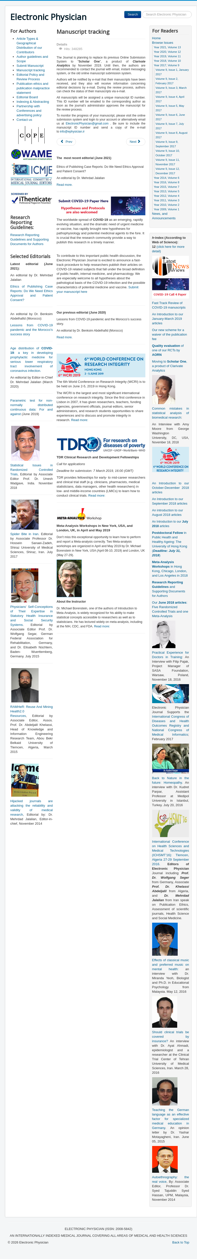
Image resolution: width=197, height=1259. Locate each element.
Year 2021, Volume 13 (167, 47)
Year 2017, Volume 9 (166, 65)
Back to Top (180, 1242)
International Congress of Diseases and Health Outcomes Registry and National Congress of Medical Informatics (170, 725)
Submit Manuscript (30, 66)
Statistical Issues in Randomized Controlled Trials (31, 470)
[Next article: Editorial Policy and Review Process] (136, 142)
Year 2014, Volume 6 (166, 177)
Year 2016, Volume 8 (166, 182)
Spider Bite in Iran (24, 534)
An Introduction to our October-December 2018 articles (170, 487)
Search (133, 14)
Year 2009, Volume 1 (166, 209)
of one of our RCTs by (168, 350)
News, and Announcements (164, 216)
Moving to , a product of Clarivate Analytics (169, 366)
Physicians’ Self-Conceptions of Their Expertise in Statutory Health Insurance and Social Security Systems (31, 616)
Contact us (24, 120)
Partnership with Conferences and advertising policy (29, 110)
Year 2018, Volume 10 (167, 60)
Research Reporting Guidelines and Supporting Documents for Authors (29, 239)
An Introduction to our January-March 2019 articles (167, 318)
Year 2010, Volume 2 (166, 204)
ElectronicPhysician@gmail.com (87, 123)
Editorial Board (27, 97)
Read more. (65, 185)
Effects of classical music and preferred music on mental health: (170, 964)
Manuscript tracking (31, 70)
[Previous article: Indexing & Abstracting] (66, 142)
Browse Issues (162, 43)
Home (156, 38)
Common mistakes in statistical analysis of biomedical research (170, 413)
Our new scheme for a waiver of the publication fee (169, 334)
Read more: (79, 420)
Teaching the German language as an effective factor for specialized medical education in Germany (170, 1119)
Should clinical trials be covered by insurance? (170, 1036)
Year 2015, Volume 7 (166, 186)
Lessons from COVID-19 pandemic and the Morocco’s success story (31, 329)
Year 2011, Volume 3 (166, 200)
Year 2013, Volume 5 (166, 191)
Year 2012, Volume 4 (166, 195)
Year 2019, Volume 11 (167, 56)
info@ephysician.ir (72, 131)
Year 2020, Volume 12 (167, 51)
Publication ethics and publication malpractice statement (33, 88)
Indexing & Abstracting (33, 102)
